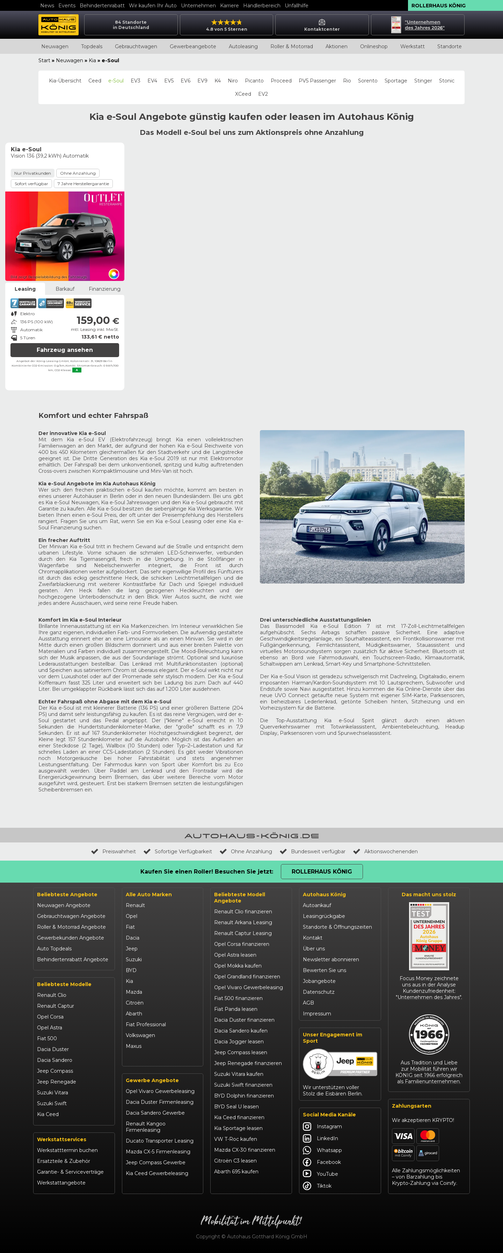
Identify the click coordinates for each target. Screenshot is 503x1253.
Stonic (446, 81)
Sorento (368, 81)
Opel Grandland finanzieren (247, 976)
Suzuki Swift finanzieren (243, 1085)
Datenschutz (319, 992)
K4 (217, 81)
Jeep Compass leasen (240, 1052)
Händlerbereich (261, 5)
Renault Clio (51, 995)
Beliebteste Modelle (64, 984)
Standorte (449, 46)
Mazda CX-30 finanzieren (244, 1150)
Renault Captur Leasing (243, 933)
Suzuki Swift (52, 1103)
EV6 (185, 81)
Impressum (317, 1014)
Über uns (314, 949)
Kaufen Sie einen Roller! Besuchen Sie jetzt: (206, 871)
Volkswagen (140, 1035)
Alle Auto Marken (149, 894)
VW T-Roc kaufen (235, 1139)
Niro (233, 81)
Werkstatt (412, 46)
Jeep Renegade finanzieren (248, 1063)
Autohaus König (324, 894)
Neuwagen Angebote (63, 905)
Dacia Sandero (54, 1060)
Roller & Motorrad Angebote (71, 927)
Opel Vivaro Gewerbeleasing (160, 1091)
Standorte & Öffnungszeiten (337, 927)
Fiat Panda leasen (235, 1009)
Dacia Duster (53, 1049)
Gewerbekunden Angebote (70, 938)
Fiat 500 (47, 1038)
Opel (131, 916)
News (47, 5)
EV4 (152, 81)
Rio (347, 81)
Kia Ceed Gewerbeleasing (157, 1173)
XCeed (243, 94)
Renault (135, 905)
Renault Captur (55, 1006)
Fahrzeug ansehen (65, 350)
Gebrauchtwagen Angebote (71, 916)
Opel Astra (49, 1027)
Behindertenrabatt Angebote (72, 959)
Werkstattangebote (61, 1183)
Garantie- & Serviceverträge (70, 1172)
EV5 (169, 81)
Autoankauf (317, 905)
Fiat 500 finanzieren (238, 998)
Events (66, 5)
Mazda (134, 992)
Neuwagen (54, 46)
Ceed (94, 81)
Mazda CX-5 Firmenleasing (158, 1152)
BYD (131, 970)
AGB (308, 1003)
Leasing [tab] (25, 289)
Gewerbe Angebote (152, 1080)
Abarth (134, 1014)
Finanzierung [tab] (105, 289)
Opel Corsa (50, 1017)
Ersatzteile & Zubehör (63, 1161)
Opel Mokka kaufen (238, 966)
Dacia (132, 938)
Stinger (423, 81)
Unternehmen (198, 5)
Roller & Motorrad (291, 46)
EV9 (202, 81)
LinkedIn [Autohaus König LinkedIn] (320, 1138)
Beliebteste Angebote (67, 894)
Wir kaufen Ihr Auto (153, 5)
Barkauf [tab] (65, 289)
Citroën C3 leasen (235, 1161)
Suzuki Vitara (52, 1092)
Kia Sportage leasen (238, 1128)
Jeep (132, 949)
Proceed (281, 81)
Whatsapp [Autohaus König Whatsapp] (322, 1150)
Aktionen (337, 46)
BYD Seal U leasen (236, 1106)
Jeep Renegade (56, 1082)
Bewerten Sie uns (324, 970)
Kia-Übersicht (65, 81)
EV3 (135, 81)
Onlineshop (374, 46)
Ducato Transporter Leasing (160, 1141)
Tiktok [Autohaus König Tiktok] (317, 1186)
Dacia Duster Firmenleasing (160, 1102)
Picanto (254, 81)
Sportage (396, 81)
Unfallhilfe (296, 5)
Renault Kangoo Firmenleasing (146, 1127)
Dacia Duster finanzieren (244, 1020)
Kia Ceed (48, 1114)
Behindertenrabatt (102, 5)
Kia (92, 60)
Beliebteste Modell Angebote (239, 897)
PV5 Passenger (317, 81)
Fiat (130, 927)
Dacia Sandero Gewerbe (155, 1113)
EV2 (263, 94)
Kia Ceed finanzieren (239, 1117)
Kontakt (312, 938)
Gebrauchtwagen (136, 46)
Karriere (229, 5)
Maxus (133, 1046)
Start (44, 60)
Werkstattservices (61, 1139)
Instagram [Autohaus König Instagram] (322, 1126)
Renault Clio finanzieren (243, 911)
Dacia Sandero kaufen (241, 1031)
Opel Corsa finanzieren (241, 944)
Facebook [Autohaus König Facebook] (322, 1162)
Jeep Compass (55, 1071)
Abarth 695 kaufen (236, 1171)
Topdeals (91, 46)
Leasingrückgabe (324, 916)
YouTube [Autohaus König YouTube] (320, 1174)
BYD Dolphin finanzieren (244, 1096)
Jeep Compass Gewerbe (155, 1162)
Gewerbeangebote (193, 46)
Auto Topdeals (54, 949)
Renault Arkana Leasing (243, 922)
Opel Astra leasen (235, 955)
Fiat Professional (146, 1024)
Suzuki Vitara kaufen (238, 1074)
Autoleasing (243, 46)
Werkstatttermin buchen (67, 1150)
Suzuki (134, 959)
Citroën (135, 1003)
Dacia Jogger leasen (239, 1041)
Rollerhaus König (438, 5)
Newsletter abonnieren (331, 959)
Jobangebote (319, 981)
